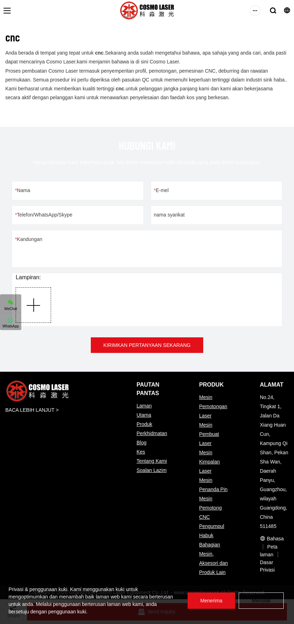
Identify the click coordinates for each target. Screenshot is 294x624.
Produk (144, 424)
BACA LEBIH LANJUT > (32, 410)
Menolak (261, 600)
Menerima (211, 600)
